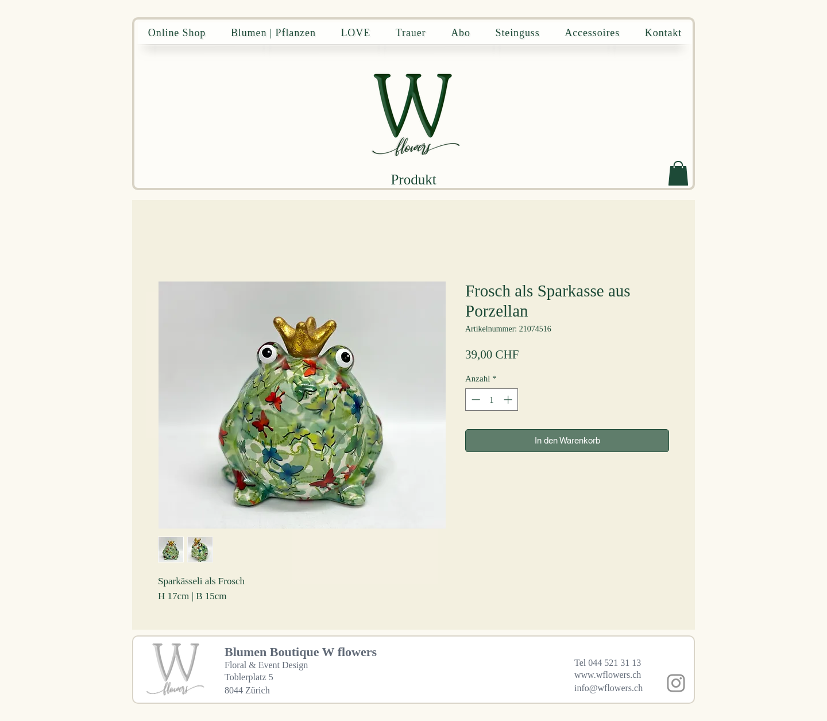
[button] (678, 173)
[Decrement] (474, 399)
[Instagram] (676, 683)
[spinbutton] (491, 399)
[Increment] (509, 399)
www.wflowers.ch (607, 675)
